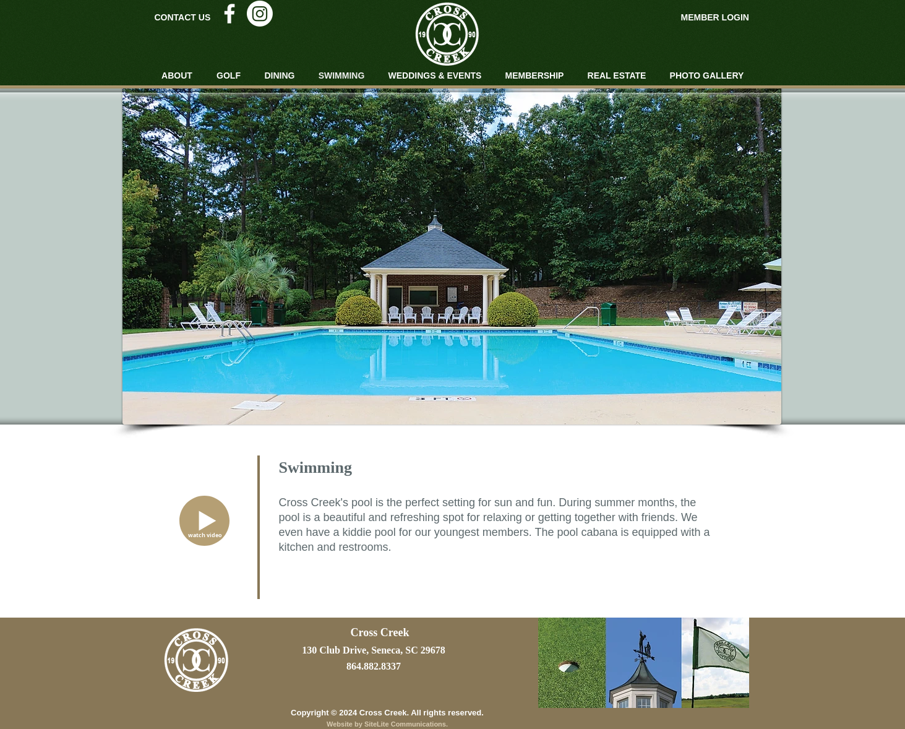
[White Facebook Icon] (229, 14)
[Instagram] (260, 14)
